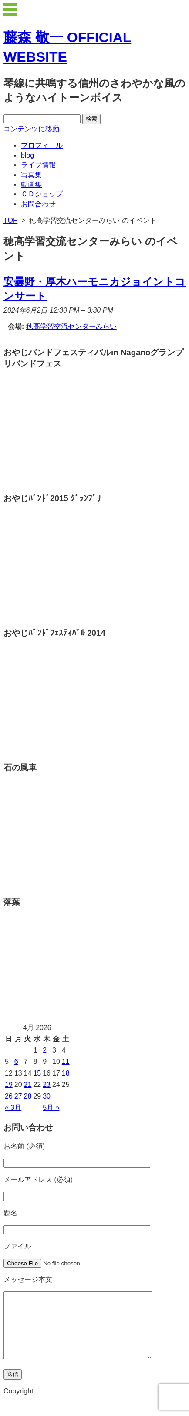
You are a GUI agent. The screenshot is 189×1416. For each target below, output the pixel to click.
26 (9, 1096)
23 (47, 1084)
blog (27, 155)
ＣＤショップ (42, 194)
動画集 (31, 184)
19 (9, 1084)
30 (47, 1096)
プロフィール (42, 145)
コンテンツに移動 (31, 128)
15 (37, 1073)
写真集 (31, 174)
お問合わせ (38, 204)
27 (18, 1096)
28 (28, 1096)
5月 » (51, 1107)
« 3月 (13, 1107)
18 (66, 1073)
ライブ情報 (38, 164)
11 (66, 1061)
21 (28, 1084)
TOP (10, 220)
